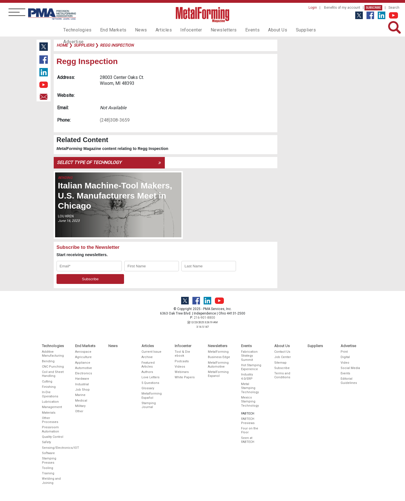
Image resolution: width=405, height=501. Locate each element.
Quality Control (52, 437)
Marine (80, 395)
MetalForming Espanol (218, 374)
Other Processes (50, 420)
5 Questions (150, 383)
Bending (65, 178)
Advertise (315, 30)
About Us (262, 30)
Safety (46, 442)
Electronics (83, 373)
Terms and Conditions (282, 375)
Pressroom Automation (50, 429)
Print (344, 352)
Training (48, 473)
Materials (48, 413)
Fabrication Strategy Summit (249, 356)
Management (52, 407)
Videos (180, 366)
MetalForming (218, 352)
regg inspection (117, 45)
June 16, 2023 (69, 221)
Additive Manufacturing (53, 353)
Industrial (82, 384)
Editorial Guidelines (349, 380)
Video (345, 363)
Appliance (82, 363)
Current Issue (151, 352)
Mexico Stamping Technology (250, 401)
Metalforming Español (151, 395)
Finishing (49, 387)
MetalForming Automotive (218, 364)
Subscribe (373, 7)
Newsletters (211, 30)
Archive (147, 357)
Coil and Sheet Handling (53, 374)
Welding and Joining (51, 480)
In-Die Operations (50, 394)
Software (48, 453)
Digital (345, 357)
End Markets (109, 30)
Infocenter (182, 30)
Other (79, 411)
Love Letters (150, 377)
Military (80, 406)
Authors (147, 372)
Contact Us (282, 352)
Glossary (147, 388)
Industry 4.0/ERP (247, 376)
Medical (81, 400)
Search (393, 8)
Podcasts (182, 361)
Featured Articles (148, 364)
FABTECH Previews (248, 421)
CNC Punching (53, 366)
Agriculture (83, 357)
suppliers (84, 45)
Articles (155, 30)
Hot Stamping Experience (251, 367)
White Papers (185, 377)
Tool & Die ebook (182, 353)
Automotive (83, 368)
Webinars (182, 372)
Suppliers (288, 30)
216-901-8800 (204, 318)
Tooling (47, 468)
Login (313, 8)
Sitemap (280, 363)
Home (62, 45)
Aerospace (83, 352)
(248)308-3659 (115, 120)
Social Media (350, 368)
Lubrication (50, 402)
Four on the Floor (249, 430)
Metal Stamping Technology (250, 388)
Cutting (47, 381)
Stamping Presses (49, 460)
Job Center (282, 357)
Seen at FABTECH (247, 440)
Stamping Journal (148, 405)
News (135, 30)
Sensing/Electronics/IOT (53, 448)
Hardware (82, 379)
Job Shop (82, 389)
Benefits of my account (342, 8)
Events (238, 30)
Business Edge (219, 357)
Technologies (76, 30)
